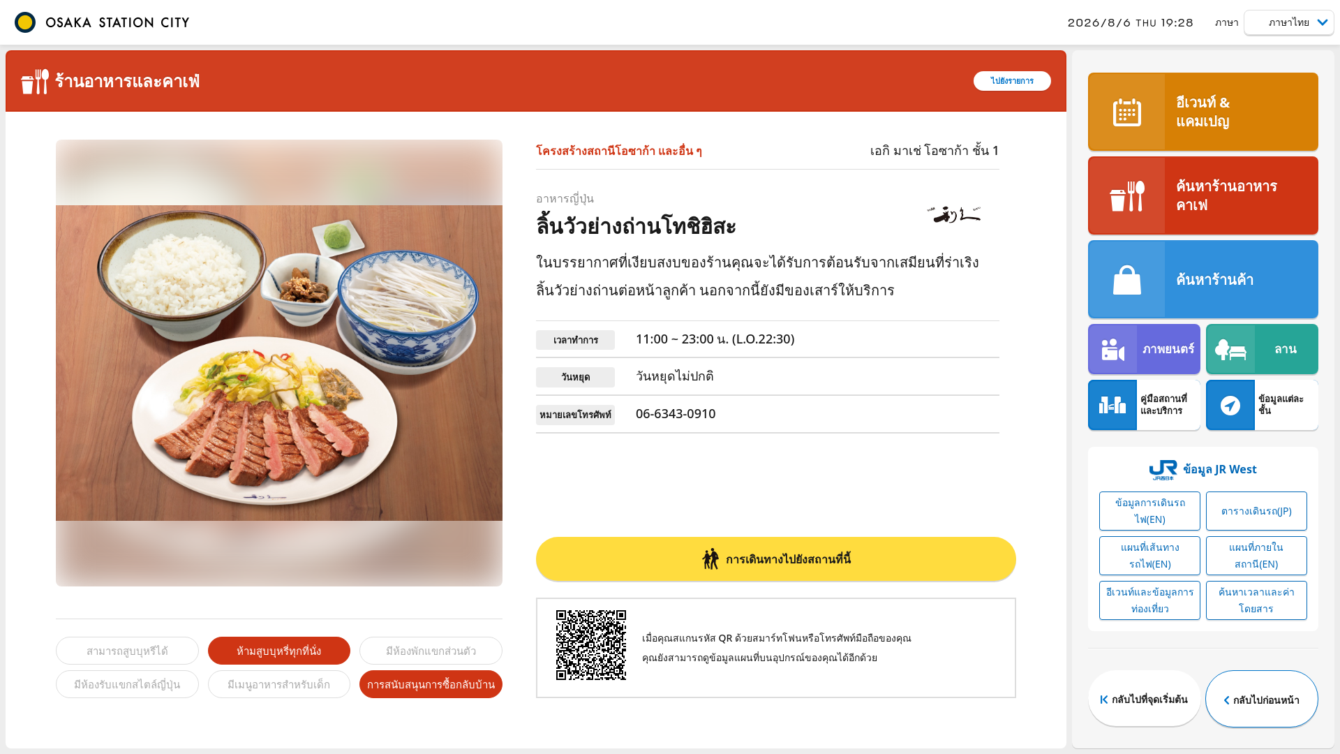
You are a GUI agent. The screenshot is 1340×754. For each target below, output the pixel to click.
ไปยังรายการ (1012, 80)
